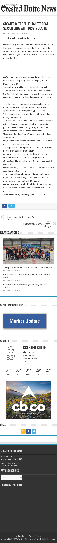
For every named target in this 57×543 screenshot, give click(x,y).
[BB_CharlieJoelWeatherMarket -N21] (24, 321)
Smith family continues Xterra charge (35, 224)
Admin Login (21, 536)
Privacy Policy (35, 536)
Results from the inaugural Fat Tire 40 (22, 217)
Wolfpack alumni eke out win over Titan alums (27, 267)
